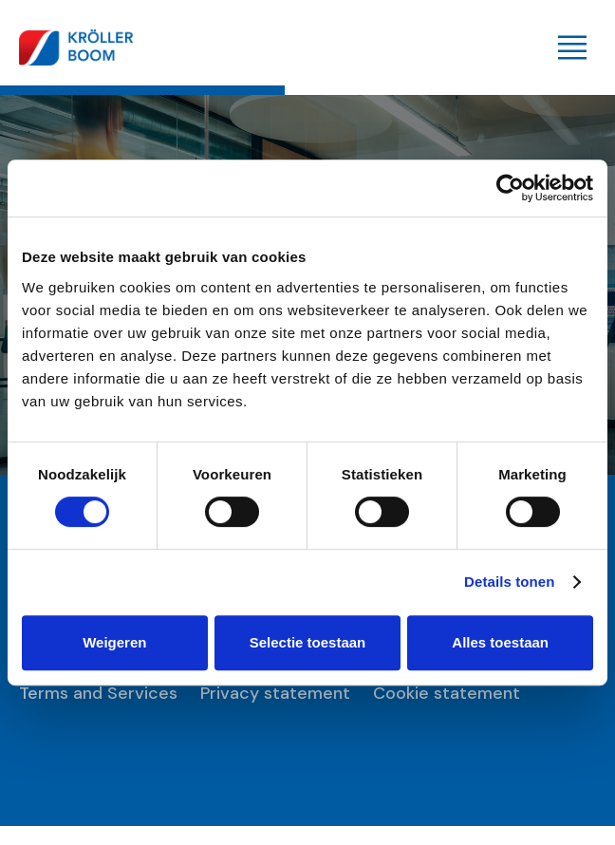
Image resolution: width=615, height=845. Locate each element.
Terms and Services (98, 694)
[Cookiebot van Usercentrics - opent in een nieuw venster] (510, 188)
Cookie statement (446, 694)
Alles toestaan (500, 642)
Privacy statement (275, 694)
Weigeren (114, 642)
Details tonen (509, 581)
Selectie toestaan (308, 642)
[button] (572, 47)
